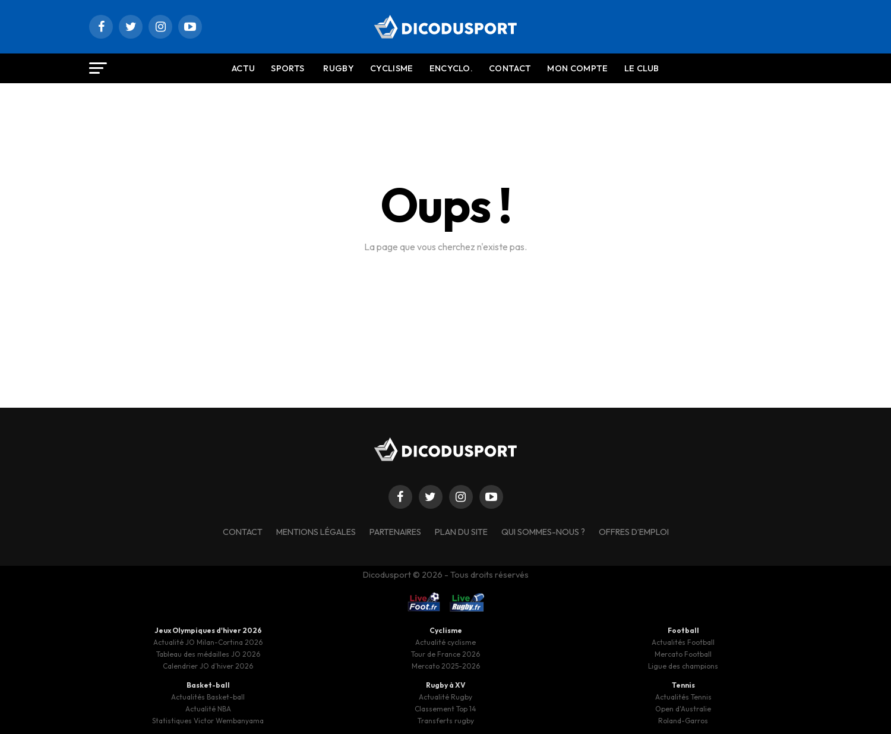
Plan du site (461, 532)
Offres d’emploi (634, 532)
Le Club (641, 68)
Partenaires (395, 532)
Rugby (338, 68)
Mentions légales (316, 532)
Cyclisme (391, 68)
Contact (510, 68)
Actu (243, 68)
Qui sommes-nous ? (543, 532)
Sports (287, 68)
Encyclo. (451, 68)
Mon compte (577, 68)
